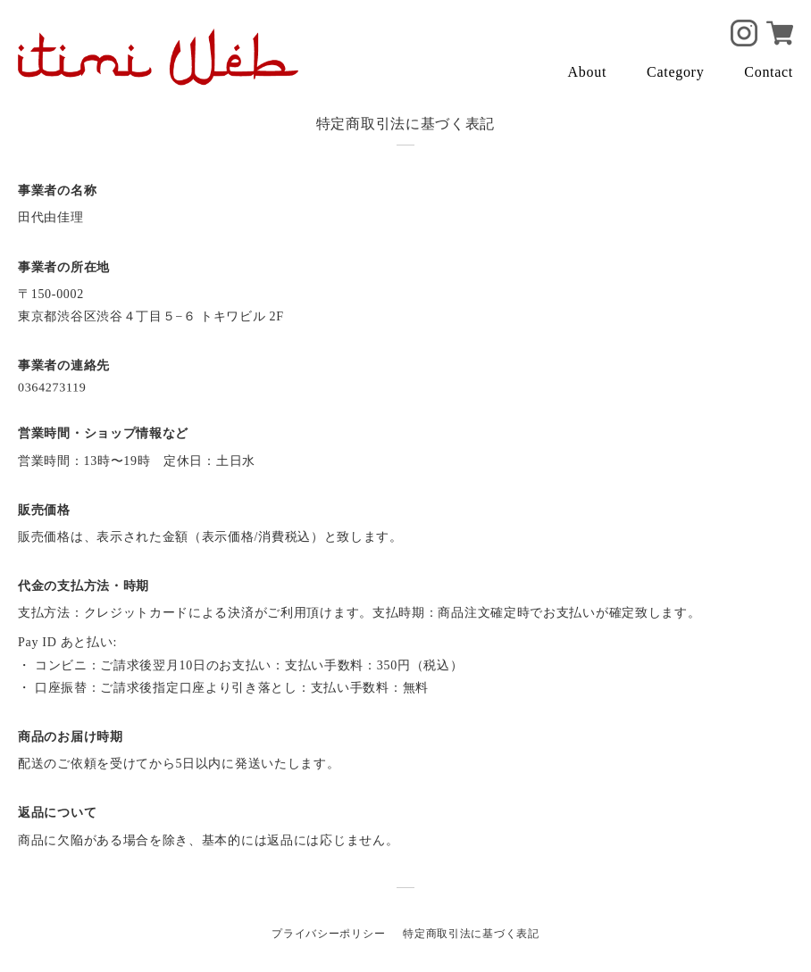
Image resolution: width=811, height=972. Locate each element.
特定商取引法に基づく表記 (471, 933)
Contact (768, 71)
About (587, 71)
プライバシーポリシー (328, 933)
